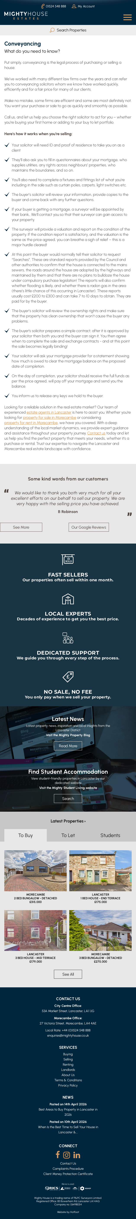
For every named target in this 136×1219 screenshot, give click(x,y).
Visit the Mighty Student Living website (68, 787)
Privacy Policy (68, 1085)
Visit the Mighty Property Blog (68, 735)
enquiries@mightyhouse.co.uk (68, 1035)
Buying (68, 1054)
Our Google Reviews (88, 527)
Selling (68, 1059)
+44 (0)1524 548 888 (76, 1030)
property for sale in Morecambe (49, 417)
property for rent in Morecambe (31, 422)
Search (68, 798)
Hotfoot (74, 1212)
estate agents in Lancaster (49, 412)
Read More (68, 745)
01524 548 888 (53, 6)
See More (21, 527)
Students (110, 835)
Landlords (68, 1070)
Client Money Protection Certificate (68, 1174)
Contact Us (68, 1163)
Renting (68, 1064)
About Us (68, 1075)
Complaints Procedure (68, 1169)
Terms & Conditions (68, 1080)
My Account (83, 6)
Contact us (96, 433)
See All (68, 974)
